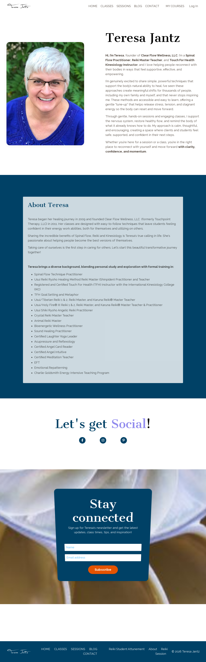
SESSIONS (123, 6)
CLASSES (106, 6)
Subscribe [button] (103, 545)
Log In (193, 6)
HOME (92, 6)
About (153, 649)
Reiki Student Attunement (127, 649)
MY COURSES (175, 6)
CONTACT (152, 6)
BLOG (138, 6)
